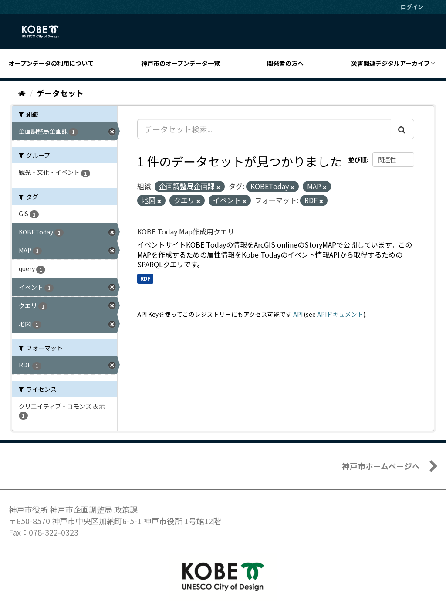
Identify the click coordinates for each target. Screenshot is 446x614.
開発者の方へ (285, 63)
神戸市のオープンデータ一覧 (180, 63)
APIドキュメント (340, 314)
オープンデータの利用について (51, 63)
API (298, 314)
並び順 (357, 159)
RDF (145, 278)
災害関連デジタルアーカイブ (390, 63)
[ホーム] (22, 92)
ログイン (412, 7)
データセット (60, 92)
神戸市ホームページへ (381, 466)
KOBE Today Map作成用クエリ (185, 231)
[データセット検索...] (264, 129)
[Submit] (402, 129)
